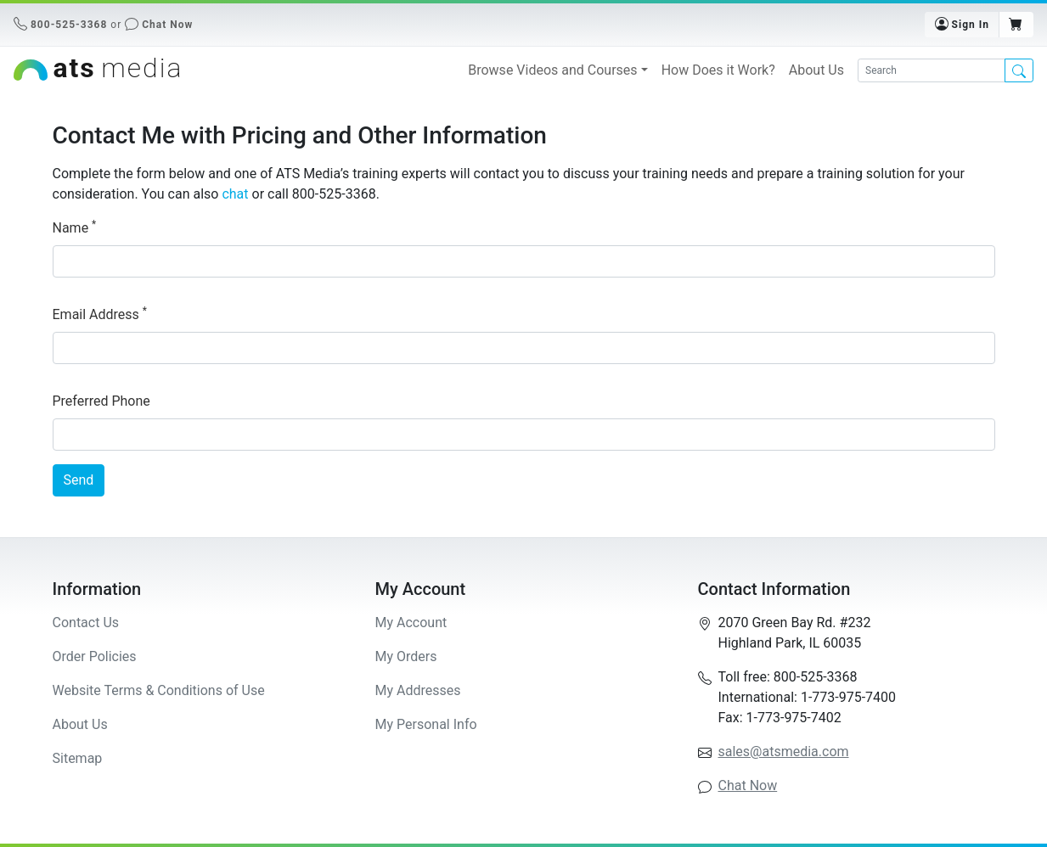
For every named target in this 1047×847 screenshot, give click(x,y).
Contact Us (86, 622)
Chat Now (167, 25)
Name (75, 227)
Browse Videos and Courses (552, 70)
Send (79, 480)
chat (235, 194)
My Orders (406, 656)
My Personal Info (426, 724)
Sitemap (78, 758)
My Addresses (418, 690)
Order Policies (95, 656)
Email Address (100, 314)
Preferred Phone (101, 401)
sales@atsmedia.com (783, 751)
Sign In (962, 24)
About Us (816, 70)
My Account (411, 622)
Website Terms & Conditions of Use (159, 690)
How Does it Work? (718, 70)
